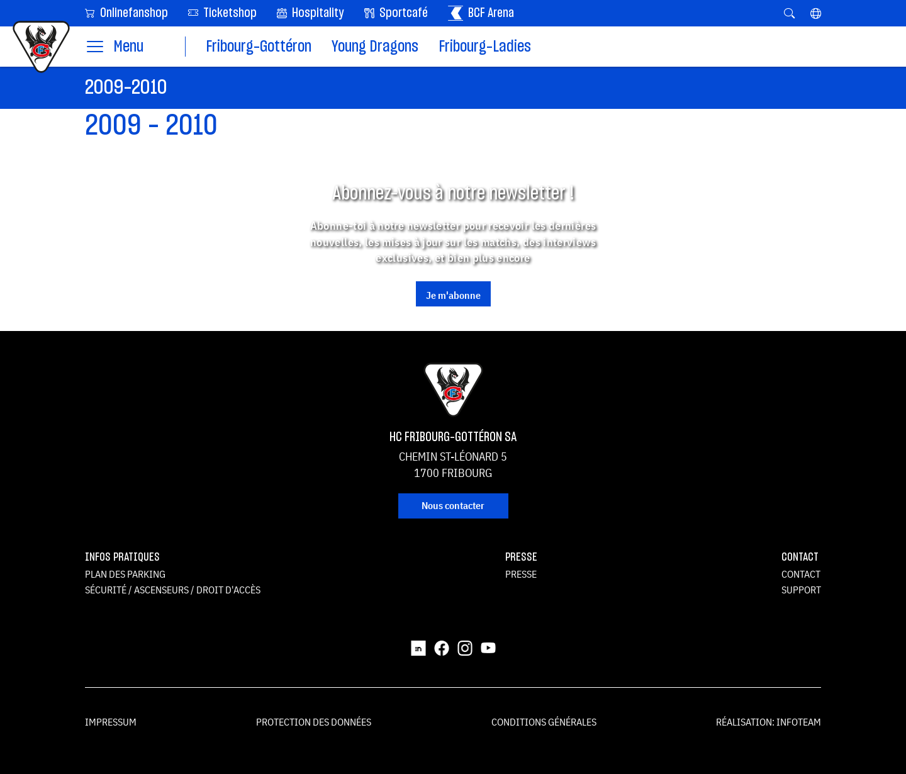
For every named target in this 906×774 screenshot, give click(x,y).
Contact (800, 574)
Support (801, 589)
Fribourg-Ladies (485, 47)
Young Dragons (375, 47)
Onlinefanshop (126, 12)
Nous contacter (453, 505)
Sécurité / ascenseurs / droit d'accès (172, 589)
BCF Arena (481, 13)
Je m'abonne (453, 295)
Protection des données (313, 721)
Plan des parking (125, 574)
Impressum (111, 721)
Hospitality (310, 13)
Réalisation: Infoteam (768, 721)
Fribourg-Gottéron (258, 47)
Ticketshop (222, 12)
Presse (521, 574)
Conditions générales (543, 721)
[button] (815, 13)
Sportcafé (396, 13)
